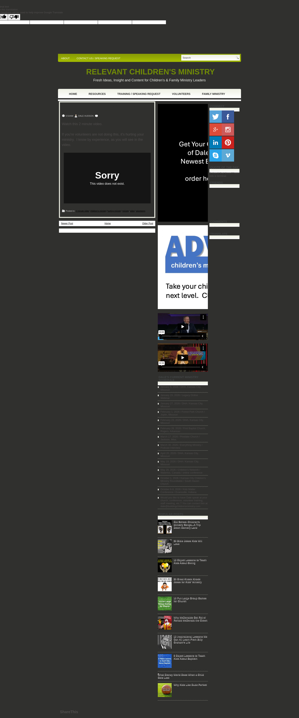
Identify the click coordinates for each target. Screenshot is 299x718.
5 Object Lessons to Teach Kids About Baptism (189, 657)
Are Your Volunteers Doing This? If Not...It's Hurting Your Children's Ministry (105, 108)
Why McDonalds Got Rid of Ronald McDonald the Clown (190, 619)
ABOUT (65, 58)
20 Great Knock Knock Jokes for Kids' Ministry (188, 580)
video (132, 211)
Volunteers (181, 93)
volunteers (140, 211)
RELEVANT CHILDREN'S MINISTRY (150, 71)
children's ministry (98, 211)
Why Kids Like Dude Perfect (190, 684)
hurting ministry (114, 211)
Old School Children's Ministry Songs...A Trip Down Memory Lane (187, 524)
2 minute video (83, 211)
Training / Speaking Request (138, 93)
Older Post (147, 223)
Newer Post (67, 223)
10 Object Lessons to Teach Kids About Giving (190, 561)
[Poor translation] (14, 17)
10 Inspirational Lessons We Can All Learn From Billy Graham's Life (190, 639)
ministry (125, 211)
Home (73, 93)
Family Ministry (213, 93)
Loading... (214, 227)
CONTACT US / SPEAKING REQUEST (98, 58)
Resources (97, 93)
